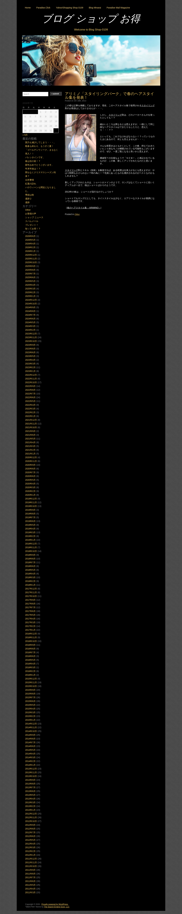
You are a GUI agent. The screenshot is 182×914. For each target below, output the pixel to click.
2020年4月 (30, 483)
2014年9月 (30, 735)
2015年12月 (31, 678)
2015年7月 (30, 697)
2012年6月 (30, 836)
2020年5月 (30, 480)
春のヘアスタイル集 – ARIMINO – (83, 207)
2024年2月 (30, 330)
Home (28, 7)
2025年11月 (31, 258)
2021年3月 (30, 446)
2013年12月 (31, 768)
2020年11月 (31, 461)
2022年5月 (30, 401)
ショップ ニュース (34, 217)
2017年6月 (30, 611)
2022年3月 (30, 408)
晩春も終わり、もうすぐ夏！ (39, 146)
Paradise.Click (43, 7)
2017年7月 (30, 607)
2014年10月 (31, 731)
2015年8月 (30, 693)
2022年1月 (30, 416)
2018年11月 (31, 547)
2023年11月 (31, 337)
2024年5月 (30, 322)
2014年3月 (30, 757)
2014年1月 (30, 765)
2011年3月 (30, 892)
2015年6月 (30, 701)
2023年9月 (30, 345)
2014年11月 (31, 727)
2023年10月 (31, 341)
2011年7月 (30, 877)
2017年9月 (30, 600)
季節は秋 (29, 195)
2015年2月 (30, 716)
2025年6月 (30, 277)
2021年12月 (31, 420)
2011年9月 (30, 870)
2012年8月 (30, 828)
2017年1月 (30, 630)
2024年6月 (30, 318)
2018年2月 (30, 581)
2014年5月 (30, 750)
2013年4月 (30, 798)
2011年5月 (30, 885)
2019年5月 (30, 525)
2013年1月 (30, 810)
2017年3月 (30, 622)
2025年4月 (30, 285)
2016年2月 (30, 671)
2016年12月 (31, 633)
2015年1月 (30, 720)
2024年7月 (30, 315)
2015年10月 (31, 686)
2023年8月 (30, 348)
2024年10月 (31, 303)
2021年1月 (30, 453)
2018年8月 (30, 558)
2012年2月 (30, 851)
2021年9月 (30, 431)
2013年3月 (30, 802)
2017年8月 (30, 603)
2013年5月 (30, 795)
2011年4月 (30, 888)
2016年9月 (30, 645)
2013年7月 (30, 787)
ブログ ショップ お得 (91, 18)
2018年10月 (31, 551)
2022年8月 (30, 390)
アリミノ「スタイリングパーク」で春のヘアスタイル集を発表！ (109, 96)
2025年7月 (30, 273)
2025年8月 (30, 270)
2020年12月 (31, 457)
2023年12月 (31, 333)
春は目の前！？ (32, 161)
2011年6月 (30, 881)
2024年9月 (30, 307)
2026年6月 (30, 236)
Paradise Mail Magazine (118, 7)
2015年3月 (30, 712)
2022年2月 (30, 412)
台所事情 (29, 180)
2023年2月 (30, 367)
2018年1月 (30, 585)
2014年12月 (31, 723)
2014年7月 (30, 742)
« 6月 (25, 135)
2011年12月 (31, 858)
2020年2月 (30, 491)
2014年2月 (30, 761)
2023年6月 (30, 352)
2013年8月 (30, 783)
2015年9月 (30, 690)
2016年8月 (30, 648)
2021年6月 (30, 435)
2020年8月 (30, 468)
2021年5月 (30, 438)
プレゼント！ (31, 225)
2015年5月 (30, 705)
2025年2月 (30, 292)
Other (77, 214)
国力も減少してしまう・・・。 (40, 142)
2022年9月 (30, 386)
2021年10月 (31, 427)
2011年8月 (30, 873)
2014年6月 (30, 746)
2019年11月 (31, 502)
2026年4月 (30, 243)
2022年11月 (31, 378)
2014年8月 (30, 738)
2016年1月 (30, 675)
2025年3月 (30, 288)
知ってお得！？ (32, 228)
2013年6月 (30, 791)
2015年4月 (30, 708)
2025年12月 (31, 255)
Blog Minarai (95, 7)
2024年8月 (30, 311)
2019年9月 (30, 510)
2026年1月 (30, 251)
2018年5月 (30, 570)
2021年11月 (31, 423)
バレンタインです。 (35, 157)
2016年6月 (30, 656)
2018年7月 (30, 562)
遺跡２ (28, 198)
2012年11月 (31, 817)
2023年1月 (30, 371)
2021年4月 (30, 442)
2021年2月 (30, 450)
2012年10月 (31, 821)
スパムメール (31, 221)
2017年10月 (31, 596)
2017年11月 (31, 592)
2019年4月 (30, 528)
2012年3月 (30, 847)
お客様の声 (30, 213)
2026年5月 (30, 240)
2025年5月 (30, 281)
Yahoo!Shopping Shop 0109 (69, 7)
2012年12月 (31, 813)
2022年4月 (30, 405)
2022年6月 (30, 397)
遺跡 (27, 202)
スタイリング (148, 105)
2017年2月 (30, 626)
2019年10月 (31, 506)
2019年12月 (31, 498)
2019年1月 (30, 540)
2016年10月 (31, 641)
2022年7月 (30, 393)
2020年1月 (30, 495)
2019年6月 (30, 521)
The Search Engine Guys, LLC (56, 907)
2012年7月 (30, 832)
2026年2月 (30, 247)
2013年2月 (30, 806)
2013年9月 (30, 780)
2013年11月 (31, 772)
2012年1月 (30, 855)
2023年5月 (30, 356)
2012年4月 (30, 843)
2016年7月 (30, 652)
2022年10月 (31, 382)
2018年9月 (30, 555)
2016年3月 (30, 667)
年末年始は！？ (32, 168)
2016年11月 (31, 637)
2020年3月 (30, 487)
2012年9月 (30, 825)
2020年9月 (30, 465)
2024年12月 (31, 300)
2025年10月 (31, 262)
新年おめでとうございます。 (39, 165)
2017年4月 (30, 618)
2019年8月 (30, 513)
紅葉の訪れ (30, 183)
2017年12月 (31, 588)
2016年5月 (30, 660)
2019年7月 (30, 517)
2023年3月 (30, 363)
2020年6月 (30, 476)
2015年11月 (31, 682)
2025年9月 (30, 266)
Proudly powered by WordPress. (54, 904)
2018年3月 (30, 577)
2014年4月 (30, 753)
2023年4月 (30, 360)
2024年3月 (30, 326)
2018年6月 (30, 566)
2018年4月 (30, 573)
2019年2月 (30, 536)
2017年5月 (30, 615)
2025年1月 (30, 296)
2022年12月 (31, 375)
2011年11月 (31, 862)
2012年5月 (30, 840)
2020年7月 (30, 472)
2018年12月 (31, 543)
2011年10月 (31, 866)
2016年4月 (30, 663)
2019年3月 (30, 532)
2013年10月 (31, 776)
